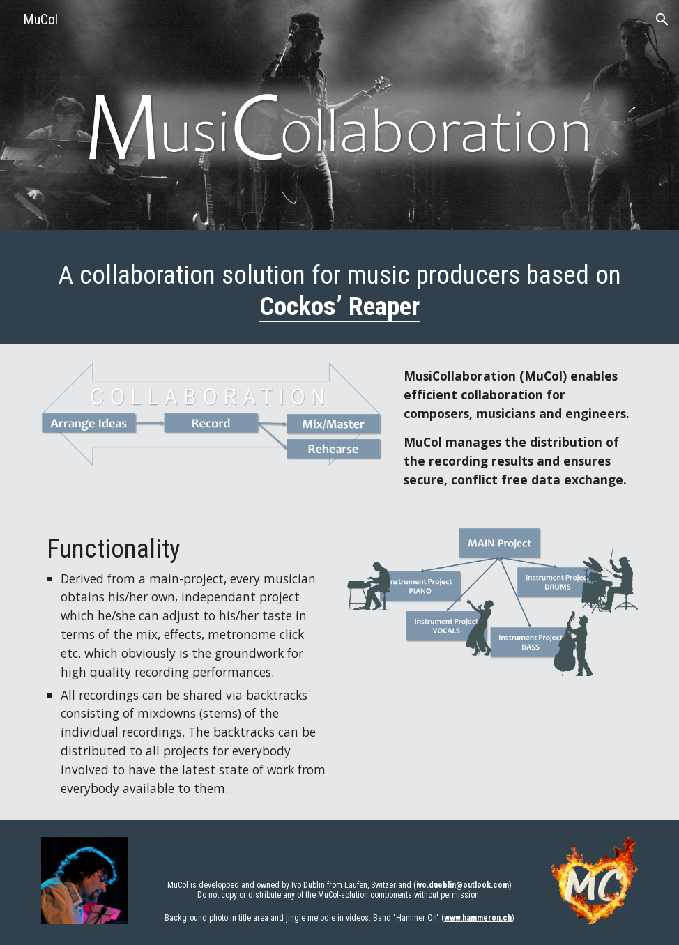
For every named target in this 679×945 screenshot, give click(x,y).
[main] (339, 291)
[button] (662, 19)
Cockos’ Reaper (339, 306)
